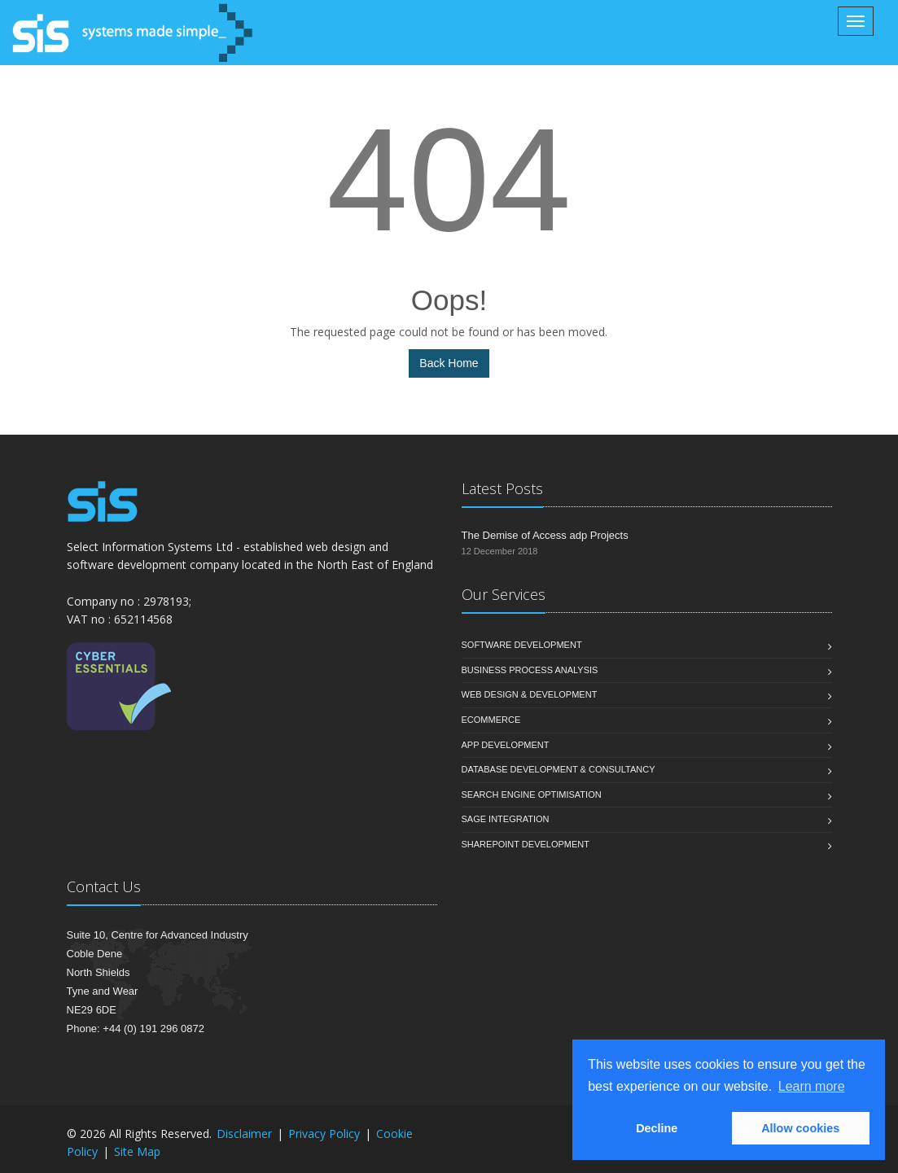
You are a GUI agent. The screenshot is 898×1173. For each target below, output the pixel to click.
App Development (506, 745)
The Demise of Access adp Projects (545, 535)
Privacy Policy (324, 1133)
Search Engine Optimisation (532, 794)
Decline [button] (656, 1128)
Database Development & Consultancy (558, 769)
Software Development (522, 645)
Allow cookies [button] (800, 1128)
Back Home (448, 363)
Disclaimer (244, 1133)
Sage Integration (506, 819)
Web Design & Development (530, 694)
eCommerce (491, 719)
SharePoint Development (526, 844)
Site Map (137, 1151)
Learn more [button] (811, 1086)
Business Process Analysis (530, 670)
